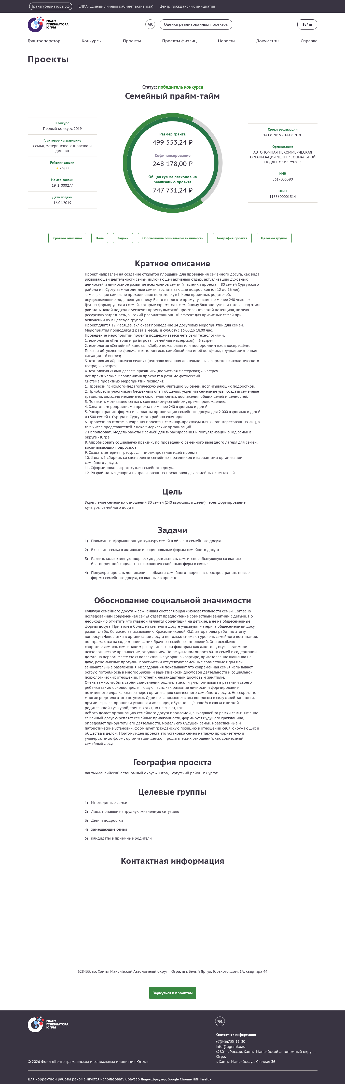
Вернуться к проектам (173, 988)
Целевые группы (274, 237)
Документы (267, 40)
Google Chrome (180, 1075)
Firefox (205, 1075)
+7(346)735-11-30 (230, 1037)
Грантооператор (44, 40)
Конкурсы (92, 40)
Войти (307, 24)
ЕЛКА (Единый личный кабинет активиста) (121, 6)
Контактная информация (236, 1030)
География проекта (232, 237)
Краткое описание (67, 237)
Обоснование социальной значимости (172, 237)
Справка (309, 40)
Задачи (123, 237)
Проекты (132, 40)
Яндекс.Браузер (153, 1075)
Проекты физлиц (179, 40)
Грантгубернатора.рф (52, 6)
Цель (100, 237)
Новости (226, 40)
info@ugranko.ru (230, 1042)
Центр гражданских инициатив (197, 6)
